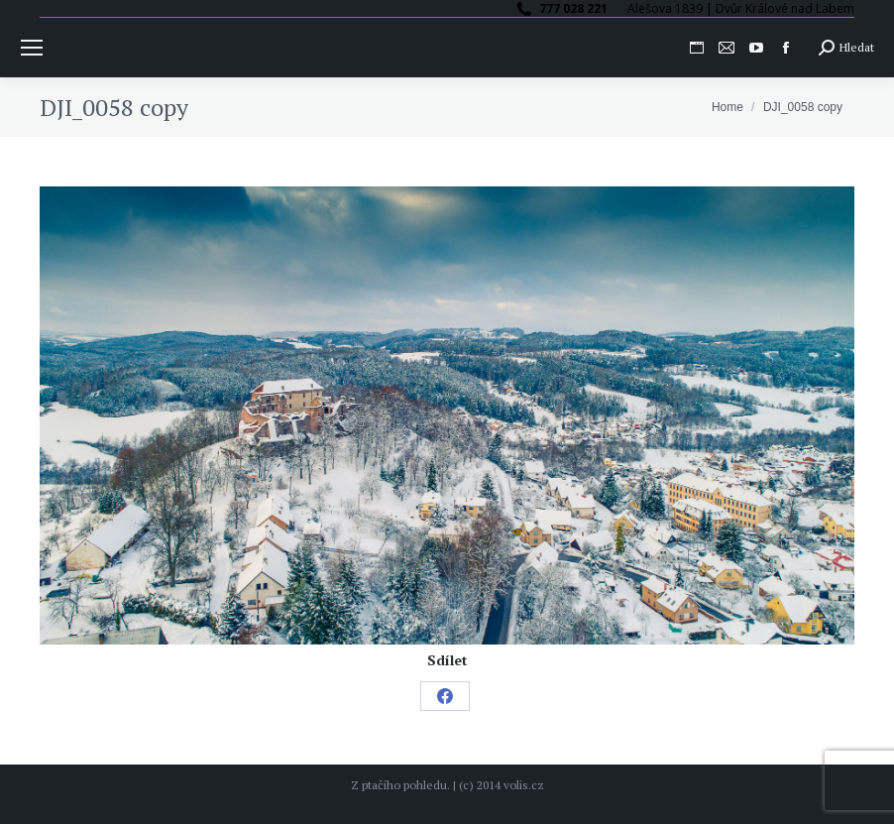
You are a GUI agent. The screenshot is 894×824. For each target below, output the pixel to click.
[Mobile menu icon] (32, 47)
